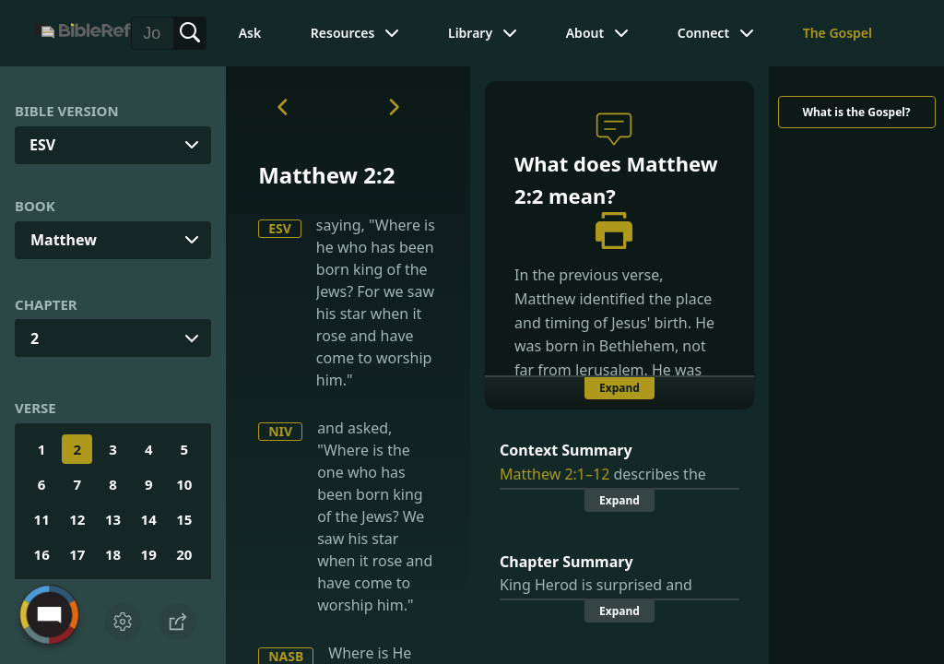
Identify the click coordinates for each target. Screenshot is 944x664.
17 (77, 554)
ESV (279, 228)
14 (149, 519)
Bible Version (67, 110)
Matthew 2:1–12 (554, 474)
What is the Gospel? (856, 112)
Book (35, 205)
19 (149, 554)
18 (113, 554)
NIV (280, 431)
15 (184, 519)
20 (184, 554)
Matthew (63, 240)
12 (77, 519)
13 (113, 519)
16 (42, 554)
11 (42, 519)
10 (184, 484)
